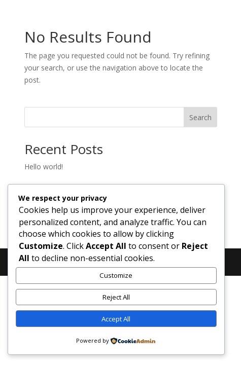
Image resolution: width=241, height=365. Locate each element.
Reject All (116, 297)
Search (200, 117)
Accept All (115, 318)
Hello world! (43, 166)
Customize (115, 275)
